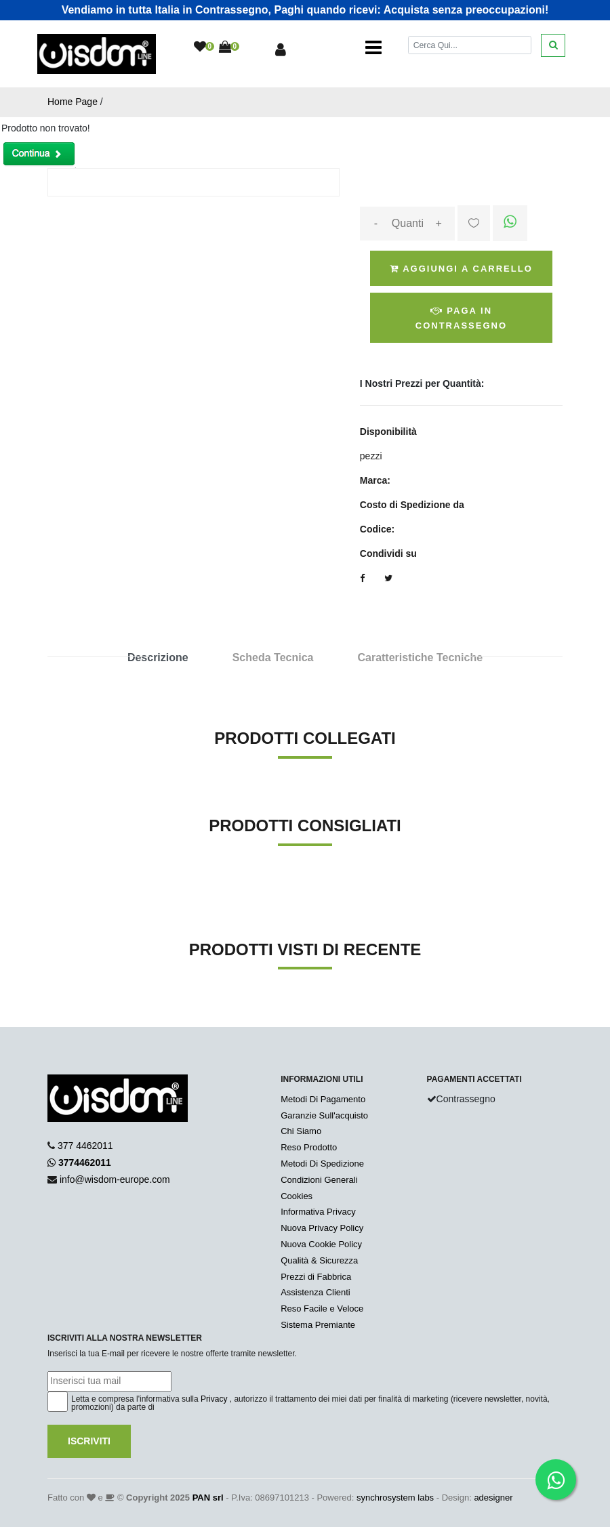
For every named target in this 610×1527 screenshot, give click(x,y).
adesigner (493, 1497)
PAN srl (208, 1497)
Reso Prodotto (309, 1147)
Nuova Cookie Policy (321, 1244)
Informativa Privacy (318, 1212)
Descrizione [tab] (157, 657)
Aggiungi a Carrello (461, 269)
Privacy (214, 1399)
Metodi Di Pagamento (323, 1099)
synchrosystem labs (395, 1497)
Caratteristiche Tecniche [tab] (420, 657)
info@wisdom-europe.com (115, 1179)
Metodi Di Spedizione (322, 1163)
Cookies (296, 1196)
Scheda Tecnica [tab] (273, 657)
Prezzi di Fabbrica (316, 1277)
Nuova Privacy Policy (322, 1228)
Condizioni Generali (319, 1180)
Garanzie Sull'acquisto (324, 1115)
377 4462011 (85, 1145)
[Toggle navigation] (373, 47)
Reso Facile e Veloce (322, 1308)
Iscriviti (89, 1441)
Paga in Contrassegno (461, 318)
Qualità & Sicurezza (319, 1260)
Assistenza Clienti (315, 1292)
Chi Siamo (301, 1131)
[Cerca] (469, 45)
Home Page (72, 101)
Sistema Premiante (318, 1325)
